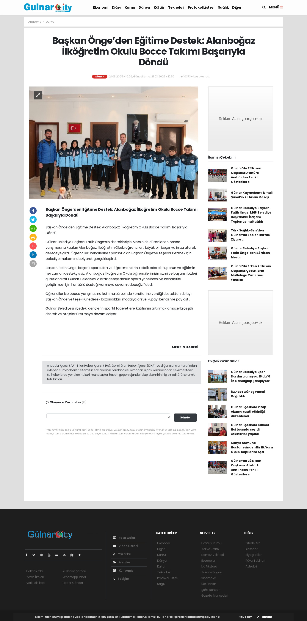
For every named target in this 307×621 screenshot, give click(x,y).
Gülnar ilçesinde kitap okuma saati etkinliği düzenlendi (248, 411)
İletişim (121, 579)
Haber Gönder (73, 583)
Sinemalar (208, 578)
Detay (246, 617)
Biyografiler (254, 555)
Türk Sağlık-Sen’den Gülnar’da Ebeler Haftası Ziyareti (251, 235)
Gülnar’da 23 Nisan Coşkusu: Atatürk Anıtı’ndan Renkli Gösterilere (246, 175)
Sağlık (223, 7)
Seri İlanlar (208, 584)
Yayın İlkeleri (35, 577)
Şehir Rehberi (210, 590)
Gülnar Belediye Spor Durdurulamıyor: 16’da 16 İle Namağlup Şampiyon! (250, 376)
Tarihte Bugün (211, 572)
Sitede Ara (253, 543)
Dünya (144, 7)
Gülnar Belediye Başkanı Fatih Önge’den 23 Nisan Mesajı (251, 252)
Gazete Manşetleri (214, 595)
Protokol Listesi (201, 7)
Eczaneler (208, 560)
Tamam (264, 617)
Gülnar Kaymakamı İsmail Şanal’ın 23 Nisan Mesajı (252, 194)
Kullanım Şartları (74, 571)
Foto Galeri (124, 538)
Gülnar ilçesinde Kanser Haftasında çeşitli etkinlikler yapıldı (250, 429)
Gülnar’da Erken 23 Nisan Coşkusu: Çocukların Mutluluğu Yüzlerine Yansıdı (251, 273)
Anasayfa (35, 22)
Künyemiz (123, 570)
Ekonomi (100, 7)
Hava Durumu (211, 543)
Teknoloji (176, 7)
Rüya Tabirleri (255, 560)
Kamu (130, 7)
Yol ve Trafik (210, 549)
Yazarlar (122, 554)
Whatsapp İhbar (74, 577)
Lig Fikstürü (209, 566)
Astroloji (251, 566)
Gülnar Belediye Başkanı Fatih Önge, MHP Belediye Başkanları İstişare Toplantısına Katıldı (251, 215)
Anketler (251, 549)
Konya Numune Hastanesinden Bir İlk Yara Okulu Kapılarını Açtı (252, 447)
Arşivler (121, 562)
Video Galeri (125, 546)
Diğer (116, 7)
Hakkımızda (34, 571)
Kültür (159, 7)
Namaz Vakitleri (212, 555)
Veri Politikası (35, 583)
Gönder (185, 417)
